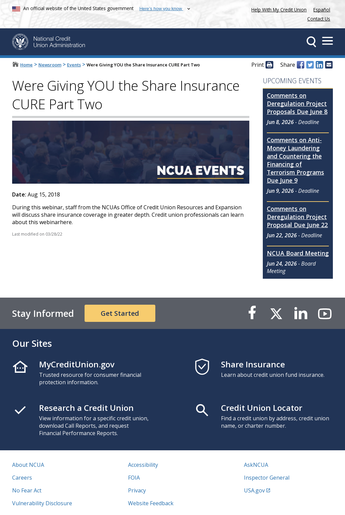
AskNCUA (256, 464)
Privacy (137, 490)
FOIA (134, 477)
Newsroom (49, 65)
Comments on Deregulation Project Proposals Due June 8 (297, 103)
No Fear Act (26, 490)
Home (26, 65)
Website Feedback (151, 503)
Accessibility (143, 464)
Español (321, 9)
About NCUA (28, 464)
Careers (22, 477)
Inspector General (266, 477)
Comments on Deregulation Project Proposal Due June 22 (297, 217)
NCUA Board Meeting (298, 253)
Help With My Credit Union (278, 9)
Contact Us (318, 19)
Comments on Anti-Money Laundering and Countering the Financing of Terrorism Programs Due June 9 (295, 160)
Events (74, 65)
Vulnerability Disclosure (42, 503)
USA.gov (254, 490)
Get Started (120, 313)
